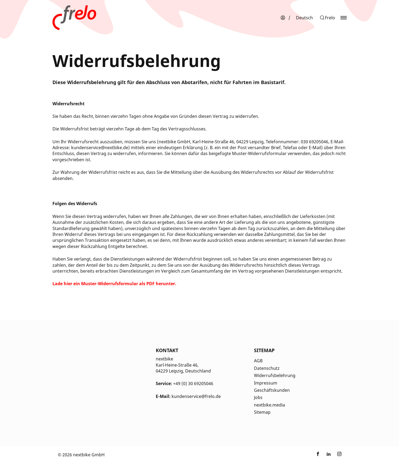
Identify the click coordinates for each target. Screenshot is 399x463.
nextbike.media (269, 405)
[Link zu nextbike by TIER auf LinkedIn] (328, 455)
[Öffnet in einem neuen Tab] (114, 284)
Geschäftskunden (272, 390)
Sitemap (262, 412)
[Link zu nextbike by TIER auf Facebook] (318, 455)
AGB (258, 361)
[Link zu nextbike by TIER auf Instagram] (339, 455)
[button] (327, 18)
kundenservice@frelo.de (196, 396)
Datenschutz (267, 368)
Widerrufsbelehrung (274, 375)
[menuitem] (304, 18)
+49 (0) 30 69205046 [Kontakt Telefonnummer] (193, 383)
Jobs (258, 397)
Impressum (265, 383)
